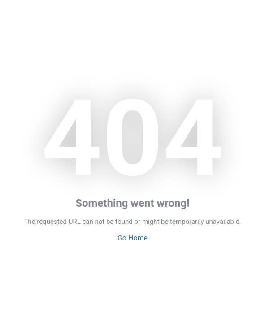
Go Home (132, 238)
